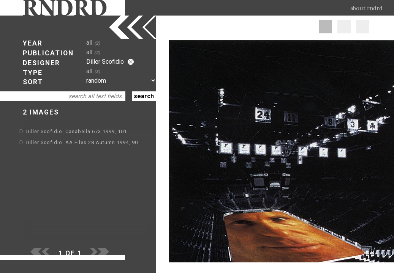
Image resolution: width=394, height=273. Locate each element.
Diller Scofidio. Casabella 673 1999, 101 (76, 131)
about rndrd (366, 8)
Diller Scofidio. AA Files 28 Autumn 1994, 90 (82, 142)
